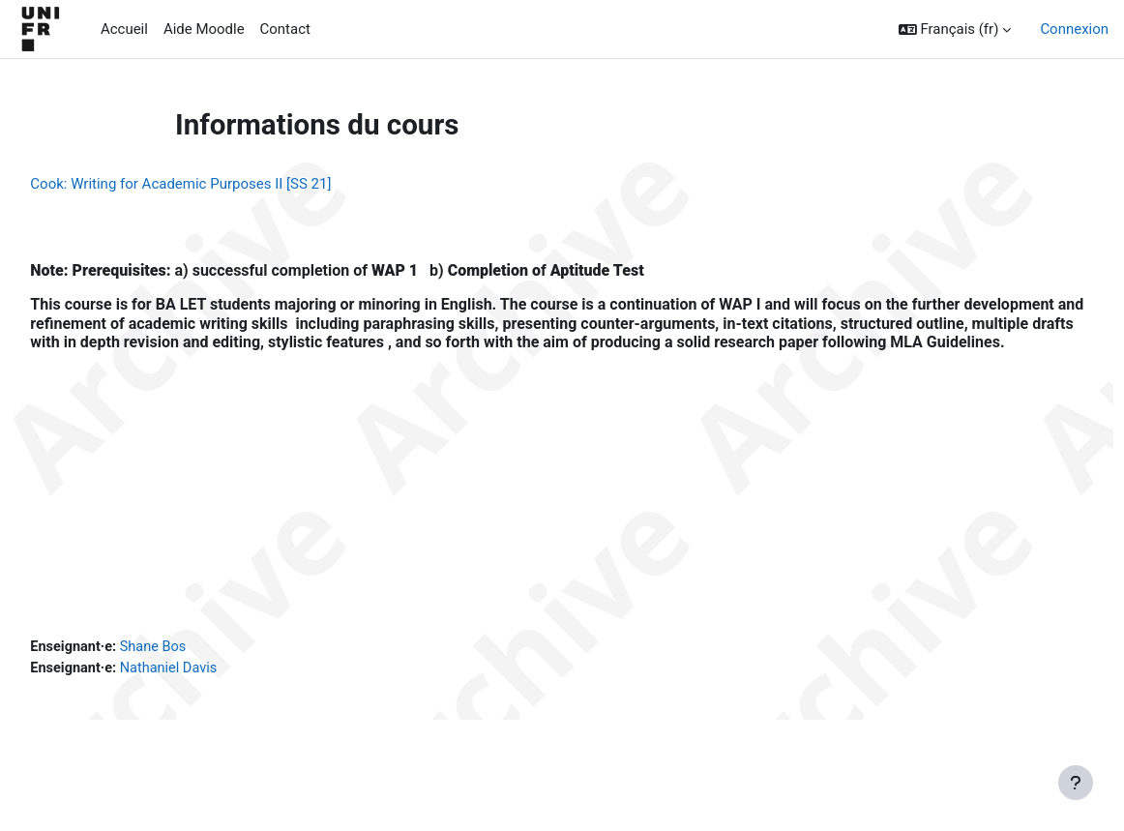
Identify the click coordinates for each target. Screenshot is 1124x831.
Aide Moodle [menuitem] (204, 29)
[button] (955, 29)
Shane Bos (200, 670)
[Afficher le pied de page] (1075, 782)
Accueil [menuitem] (124, 29)
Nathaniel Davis (216, 692)
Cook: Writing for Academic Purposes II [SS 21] (224, 184)
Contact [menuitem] (285, 29)
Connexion (1074, 29)
